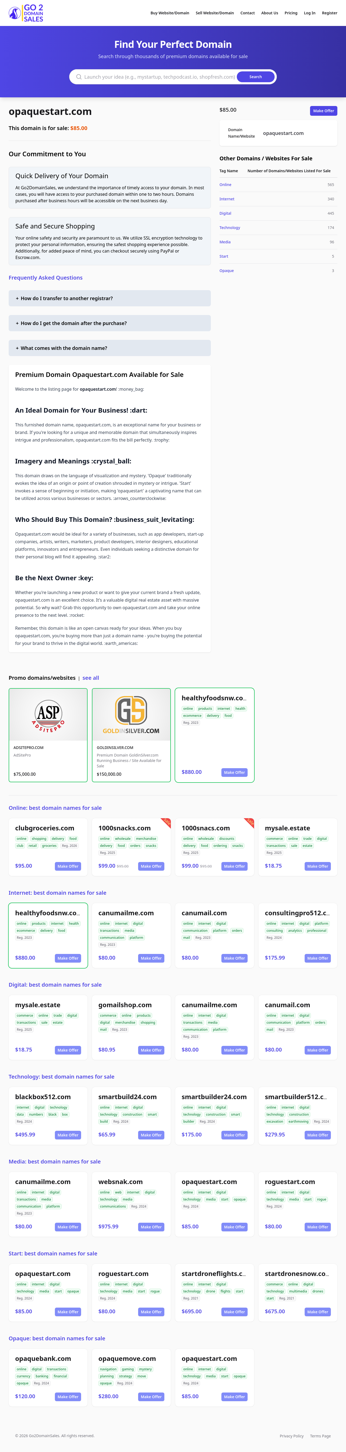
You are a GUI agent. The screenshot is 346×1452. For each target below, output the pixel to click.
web (118, 1192)
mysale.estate (287, 827)
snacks (151, 845)
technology (58, 1107)
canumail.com (204, 912)
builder (188, 1121)
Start (223, 256)
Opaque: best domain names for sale (57, 1338)
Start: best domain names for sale (53, 1253)
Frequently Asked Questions (46, 277)
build (104, 1121)
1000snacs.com (206, 827)
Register (329, 12)
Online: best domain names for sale (55, 807)
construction (132, 1114)
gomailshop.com (125, 1004)
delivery (213, 715)
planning (107, 1376)
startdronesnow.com (298, 1273)
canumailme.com (126, 912)
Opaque (226, 270)
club (20, 845)
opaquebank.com (43, 1358)
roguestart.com (290, 1181)
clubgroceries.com (44, 827)
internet (224, 708)
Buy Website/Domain (170, 12)
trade (307, 838)
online (188, 708)
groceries (49, 845)
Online (225, 184)
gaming (128, 1369)
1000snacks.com (124, 827)
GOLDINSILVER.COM (115, 747)
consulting (275, 930)
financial (60, 1376)
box (65, 1114)
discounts (226, 838)
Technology (229, 227)
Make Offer (323, 110)
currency (23, 1376)
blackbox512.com (43, 1096)
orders (135, 845)
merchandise (146, 838)
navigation (108, 1369)
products (205, 708)
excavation (275, 1121)
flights (225, 1291)
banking (42, 1376)
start (224, 1199)
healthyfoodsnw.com (215, 697)
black (52, 1114)
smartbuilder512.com (299, 1096)
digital (322, 838)
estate (307, 845)
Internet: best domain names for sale (58, 892)
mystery (145, 1369)
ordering (220, 845)
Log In (309, 12)
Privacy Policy (292, 1435)
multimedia (298, 1291)
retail (33, 845)
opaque (240, 1199)
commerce (275, 838)
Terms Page (320, 1435)
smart (152, 1114)
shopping (39, 838)
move (141, 1376)
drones (317, 1291)
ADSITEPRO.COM (29, 747)
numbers (36, 1114)
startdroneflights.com (217, 1273)
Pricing (291, 12)
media (129, 930)
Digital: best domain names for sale (55, 984)
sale (294, 845)
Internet (226, 198)
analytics (295, 930)
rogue (321, 1199)
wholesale (123, 838)
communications (113, 1206)
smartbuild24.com (127, 1096)
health (240, 708)
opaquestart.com (50, 111)
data (20, 1114)
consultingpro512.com (301, 912)
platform (136, 937)
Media (225, 241)
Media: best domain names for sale (55, 1161)
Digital (225, 213)
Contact (248, 12)
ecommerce (192, 715)
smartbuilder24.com (214, 1096)
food (228, 715)
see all (90, 677)
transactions (276, 845)
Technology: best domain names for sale (62, 1076)
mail (186, 937)
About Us (269, 12)
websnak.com (120, 1181)
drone (210, 1291)
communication (112, 937)
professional (317, 930)
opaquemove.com (127, 1358)
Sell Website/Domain (215, 12)
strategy (125, 1376)
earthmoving (299, 1121)
